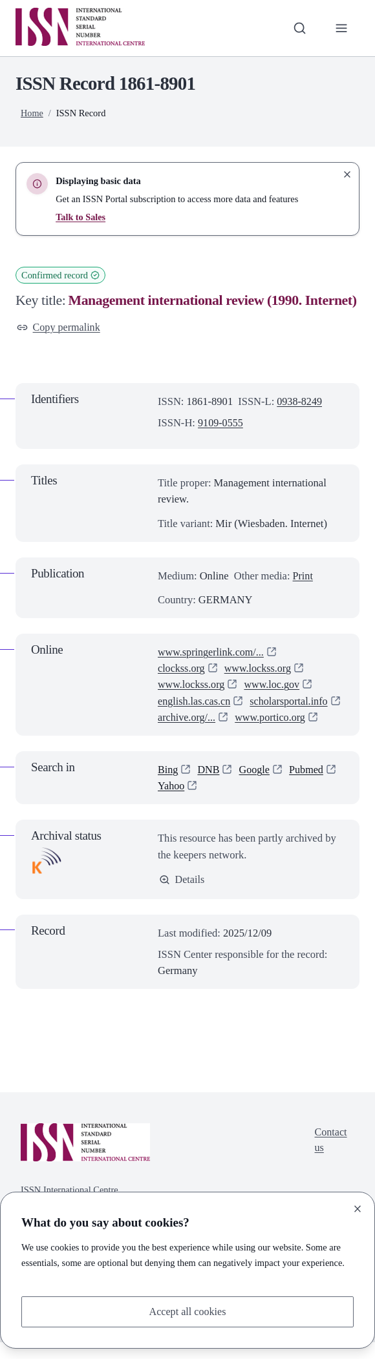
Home (32, 113)
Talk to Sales (81, 217)
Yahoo (171, 802)
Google (256, 786)
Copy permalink (59, 328)
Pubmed (308, 786)
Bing (168, 786)
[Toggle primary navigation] (341, 28)
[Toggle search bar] (299, 28)
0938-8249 (300, 402)
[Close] (357, 1208)
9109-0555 (221, 423)
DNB (209, 786)
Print (303, 576)
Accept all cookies (187, 1311)
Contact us (330, 1157)
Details (182, 896)
